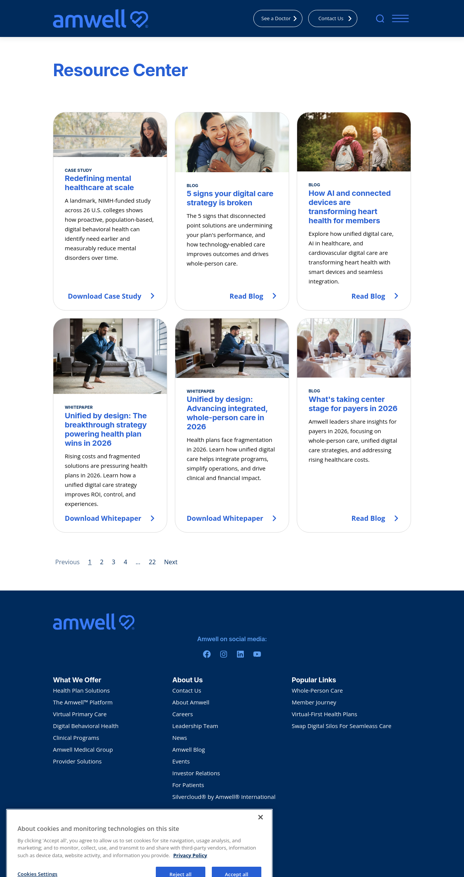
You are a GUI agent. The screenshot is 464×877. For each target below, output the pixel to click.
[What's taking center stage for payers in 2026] (354, 425)
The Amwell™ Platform (83, 702)
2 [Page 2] (101, 562)
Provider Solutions (77, 761)
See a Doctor (281, 18)
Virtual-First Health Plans (324, 714)
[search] (380, 18)
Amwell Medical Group (83, 749)
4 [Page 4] (125, 562)
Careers (182, 714)
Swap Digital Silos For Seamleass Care (342, 726)
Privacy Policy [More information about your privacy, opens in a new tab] (190, 869)
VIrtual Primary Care (80, 714)
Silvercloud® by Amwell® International (223, 796)
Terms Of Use (97, 818)
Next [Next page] (171, 562)
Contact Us (337, 18)
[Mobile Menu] (398, 18)
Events (181, 761)
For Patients (188, 785)
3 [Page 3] (113, 562)
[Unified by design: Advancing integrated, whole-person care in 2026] (232, 425)
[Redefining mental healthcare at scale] (110, 211)
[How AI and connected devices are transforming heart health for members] (354, 211)
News (179, 737)
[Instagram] (223, 654)
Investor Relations (196, 773)
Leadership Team (195, 726)
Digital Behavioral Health (85, 726)
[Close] (260, 831)
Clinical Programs (76, 737)
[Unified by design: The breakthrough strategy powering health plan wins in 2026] (110, 425)
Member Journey (314, 702)
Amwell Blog (188, 749)
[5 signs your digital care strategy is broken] (232, 211)
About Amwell (190, 702)
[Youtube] (257, 654)
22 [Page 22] (152, 562)
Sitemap (123, 818)
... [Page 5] (138, 562)
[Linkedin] (240, 654)
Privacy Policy (66, 818)
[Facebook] (206, 654)
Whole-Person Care (317, 690)
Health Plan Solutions (81, 690)
